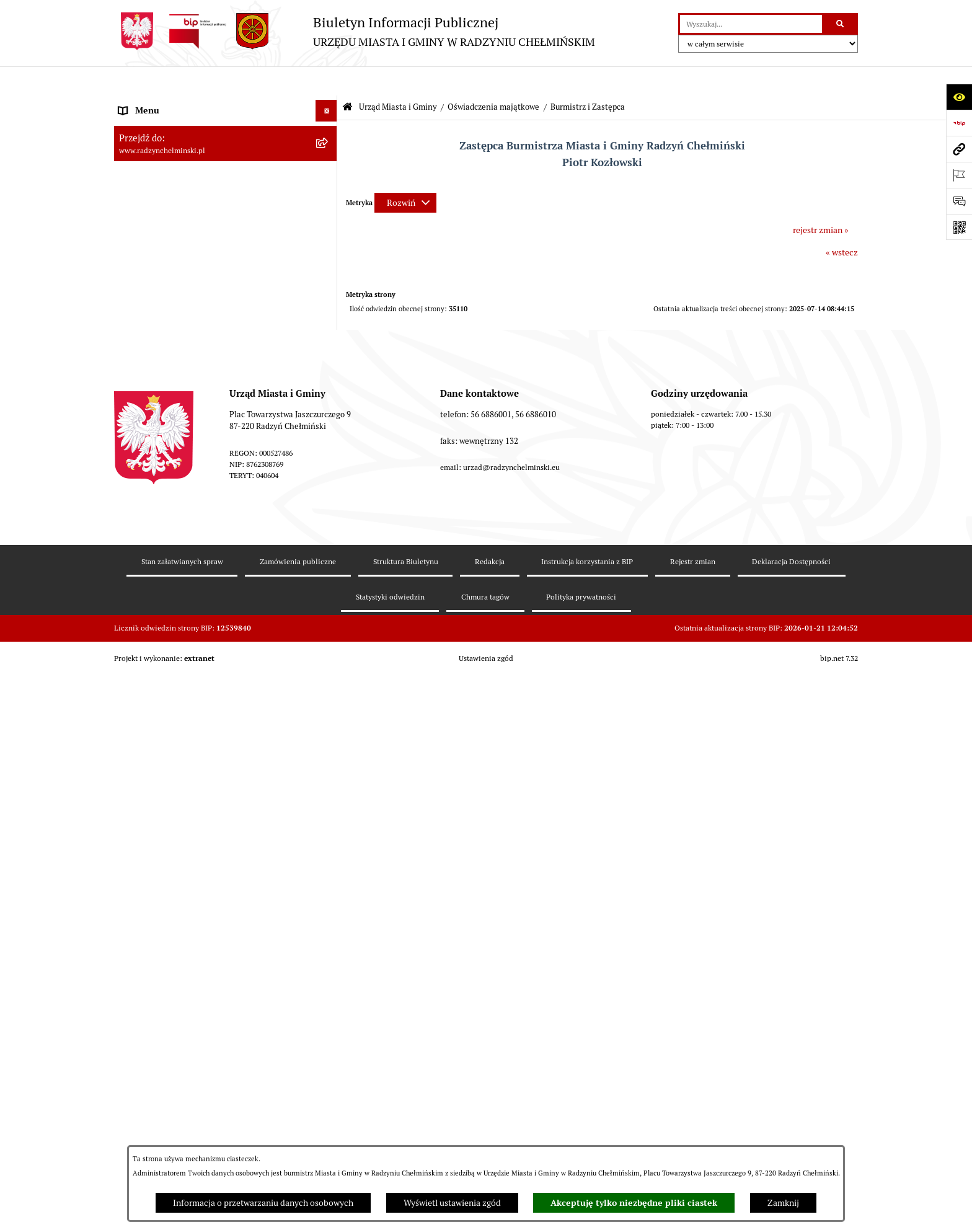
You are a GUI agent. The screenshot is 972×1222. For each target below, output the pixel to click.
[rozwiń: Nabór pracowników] (328, 660)
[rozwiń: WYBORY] (328, 146)
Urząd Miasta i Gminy (398, 78)
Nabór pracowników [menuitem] (156, 659)
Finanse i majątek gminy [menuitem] (164, 681)
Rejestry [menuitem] (133, 876)
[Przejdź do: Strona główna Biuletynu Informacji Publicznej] (347, 78)
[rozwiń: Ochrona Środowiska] (328, 855)
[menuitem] (225, 146)
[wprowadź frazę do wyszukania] (751, 24)
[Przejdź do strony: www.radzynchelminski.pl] (959, 149)
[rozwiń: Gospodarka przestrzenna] (328, 833)
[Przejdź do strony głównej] (354, 31)
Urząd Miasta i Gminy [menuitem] (159, 211)
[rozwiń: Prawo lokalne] (328, 725)
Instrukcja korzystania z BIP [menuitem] (171, 963)
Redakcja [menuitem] (135, 941)
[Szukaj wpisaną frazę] (841, 24)
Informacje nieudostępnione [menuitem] (172, 985)
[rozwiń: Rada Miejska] (328, 168)
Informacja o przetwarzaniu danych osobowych (263, 1202)
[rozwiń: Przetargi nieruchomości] (328, 638)
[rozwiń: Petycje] (328, 573)
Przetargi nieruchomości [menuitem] (164, 638)
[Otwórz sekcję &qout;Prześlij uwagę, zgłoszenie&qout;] (959, 201)
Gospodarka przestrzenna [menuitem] (167, 833)
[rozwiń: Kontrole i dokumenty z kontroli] (328, 899)
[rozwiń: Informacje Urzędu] (328, 551)
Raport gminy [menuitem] (144, 124)
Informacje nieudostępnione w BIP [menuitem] (184, 920)
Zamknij (783, 1202)
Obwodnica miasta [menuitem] (153, 789)
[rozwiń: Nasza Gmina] (328, 103)
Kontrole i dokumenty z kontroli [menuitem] (178, 898)
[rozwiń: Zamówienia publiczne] (328, 616)
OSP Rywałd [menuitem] (141, 1006)
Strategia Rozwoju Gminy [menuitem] (166, 768)
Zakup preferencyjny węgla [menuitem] (169, 811)
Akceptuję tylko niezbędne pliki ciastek (633, 1202)
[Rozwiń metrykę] (405, 174)
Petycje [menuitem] (132, 572)
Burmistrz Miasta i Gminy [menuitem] (166, 189)
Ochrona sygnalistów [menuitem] (158, 594)
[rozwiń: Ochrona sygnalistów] (328, 595)
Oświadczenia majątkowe (493, 78)
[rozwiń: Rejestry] (328, 877)
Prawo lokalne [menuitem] (145, 724)
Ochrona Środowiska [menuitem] (157, 855)
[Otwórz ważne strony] (959, 175)
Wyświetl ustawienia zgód (452, 1202)
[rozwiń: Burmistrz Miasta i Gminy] (328, 190)
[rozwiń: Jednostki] (328, 703)
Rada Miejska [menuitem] (143, 168)
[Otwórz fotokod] (959, 227)
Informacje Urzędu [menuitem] (154, 551)
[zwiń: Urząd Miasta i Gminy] (328, 212)
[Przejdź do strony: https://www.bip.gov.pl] (959, 123)
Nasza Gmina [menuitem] (143, 102)
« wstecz (842, 223)
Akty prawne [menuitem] (142, 746)
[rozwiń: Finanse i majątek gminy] (328, 682)
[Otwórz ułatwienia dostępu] (959, 97)
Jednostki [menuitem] (136, 703)
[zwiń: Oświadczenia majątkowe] (328, 330)
